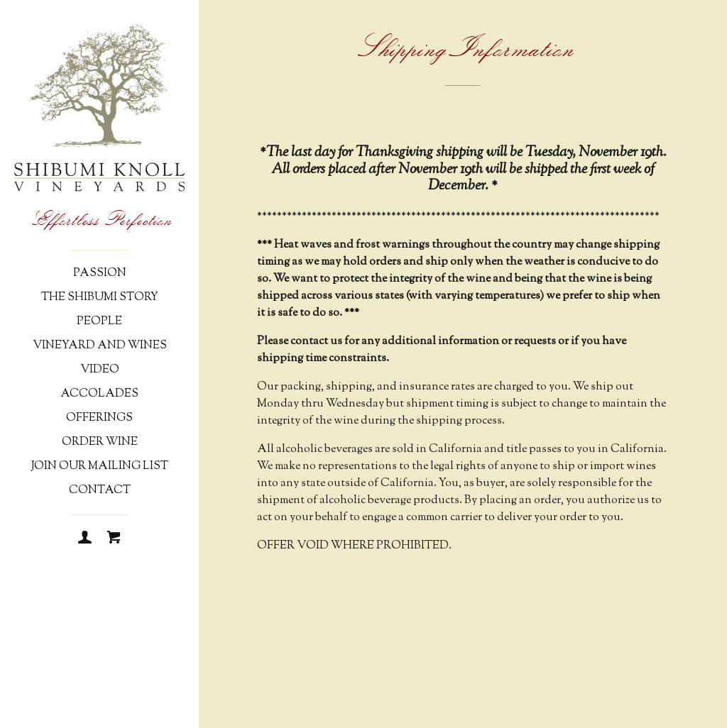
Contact (100, 490)
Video (99, 370)
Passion (99, 273)
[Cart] (114, 539)
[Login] (85, 539)
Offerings (99, 418)
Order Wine (100, 442)
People (99, 322)
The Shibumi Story (99, 297)
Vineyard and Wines (100, 346)
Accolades (99, 394)
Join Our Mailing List (99, 466)
